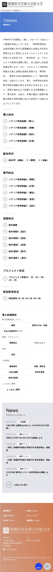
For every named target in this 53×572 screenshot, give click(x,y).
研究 (13, 354)
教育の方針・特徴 (39, 325)
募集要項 (13, 366)
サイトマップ (32, 515)
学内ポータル (8, 520)
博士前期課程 (6, 11)
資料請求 (7, 511)
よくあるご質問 (13, 389)
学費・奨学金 (39, 366)
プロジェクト (39, 343)
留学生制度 (13, 378)
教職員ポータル (33, 520)
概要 (13, 325)
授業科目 (13, 343)
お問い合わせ (8, 515)
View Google (11, 549)
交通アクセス (32, 511)
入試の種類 (13, 372)
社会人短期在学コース (13, 331)
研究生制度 (39, 372)
